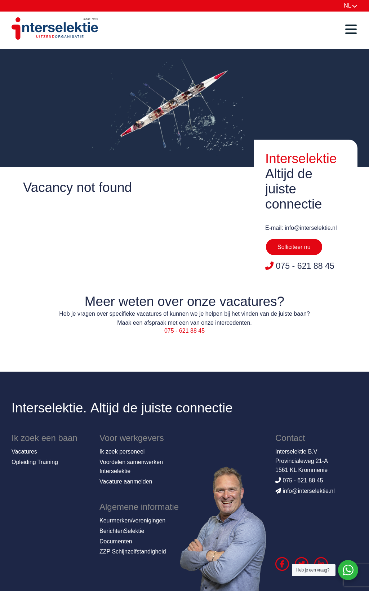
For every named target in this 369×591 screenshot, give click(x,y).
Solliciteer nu (294, 247)
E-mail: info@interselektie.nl (301, 228)
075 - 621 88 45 (184, 331)
